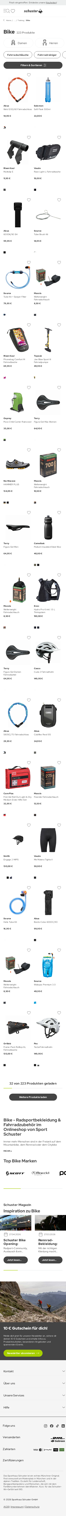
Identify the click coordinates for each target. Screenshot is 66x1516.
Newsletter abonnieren (21, 1353)
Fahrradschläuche (18, 54)
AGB (6, 1506)
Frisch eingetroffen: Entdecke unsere (27, 2)
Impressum (17, 1506)
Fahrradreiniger (47, 54)
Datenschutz (32, 1506)
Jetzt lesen (13, 1260)
